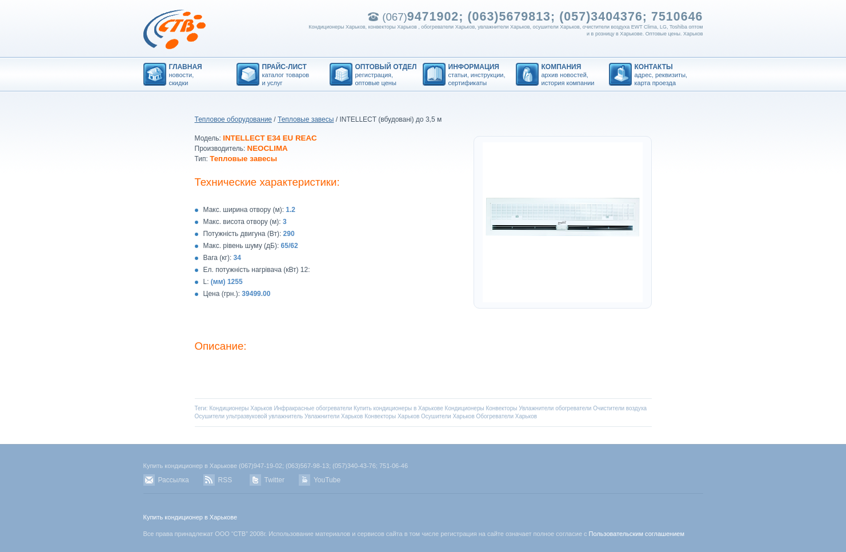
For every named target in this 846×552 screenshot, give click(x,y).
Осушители (210, 416)
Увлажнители (536, 408)
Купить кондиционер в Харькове (190, 517)
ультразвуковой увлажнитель (264, 416)
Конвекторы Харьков (391, 416)
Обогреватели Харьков (507, 416)
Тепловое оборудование (233, 119)
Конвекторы (501, 408)
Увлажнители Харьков (333, 416)
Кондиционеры (464, 408)
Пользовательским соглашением (636, 533)
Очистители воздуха (620, 408)
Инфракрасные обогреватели (313, 408)
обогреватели (573, 408)
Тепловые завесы (306, 119)
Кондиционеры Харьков (240, 408)
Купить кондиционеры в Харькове (398, 408)
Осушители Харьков (448, 416)
